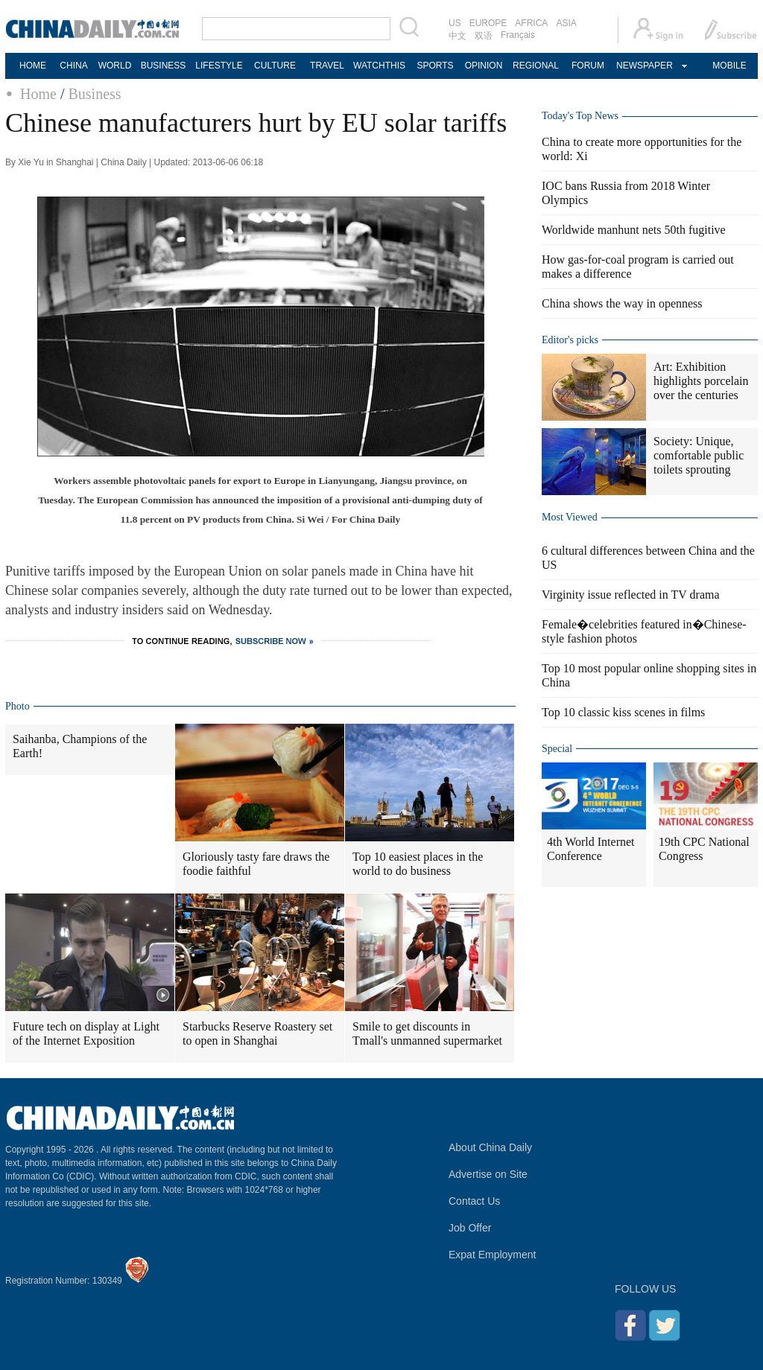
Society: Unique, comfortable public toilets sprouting (698, 455)
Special (557, 748)
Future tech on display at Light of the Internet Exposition (86, 1033)
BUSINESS (163, 65)
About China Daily (490, 1147)
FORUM (588, 65)
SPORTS (435, 65)
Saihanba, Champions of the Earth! (80, 746)
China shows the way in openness (622, 303)
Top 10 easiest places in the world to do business (417, 863)
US (455, 23)
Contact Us (474, 1201)
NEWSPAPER (643, 65)
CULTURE (275, 65)
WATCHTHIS (379, 65)
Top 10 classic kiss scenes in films (623, 712)
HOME (32, 65)
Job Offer (470, 1228)
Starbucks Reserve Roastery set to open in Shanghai (257, 1033)
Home (38, 94)
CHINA (73, 65)
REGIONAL (536, 65)
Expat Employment (492, 1255)
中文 (457, 36)
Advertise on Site (488, 1174)
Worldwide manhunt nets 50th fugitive (634, 229)
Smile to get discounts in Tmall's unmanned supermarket (427, 1033)
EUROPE (488, 23)
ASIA (566, 23)
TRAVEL (327, 65)
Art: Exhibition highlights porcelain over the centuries (701, 380)
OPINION (484, 65)
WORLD (115, 65)
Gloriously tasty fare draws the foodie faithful (256, 863)
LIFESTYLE (218, 65)
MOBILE (729, 65)
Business (94, 94)
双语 (484, 36)
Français (518, 35)
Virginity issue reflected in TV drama (631, 594)
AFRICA (531, 23)
